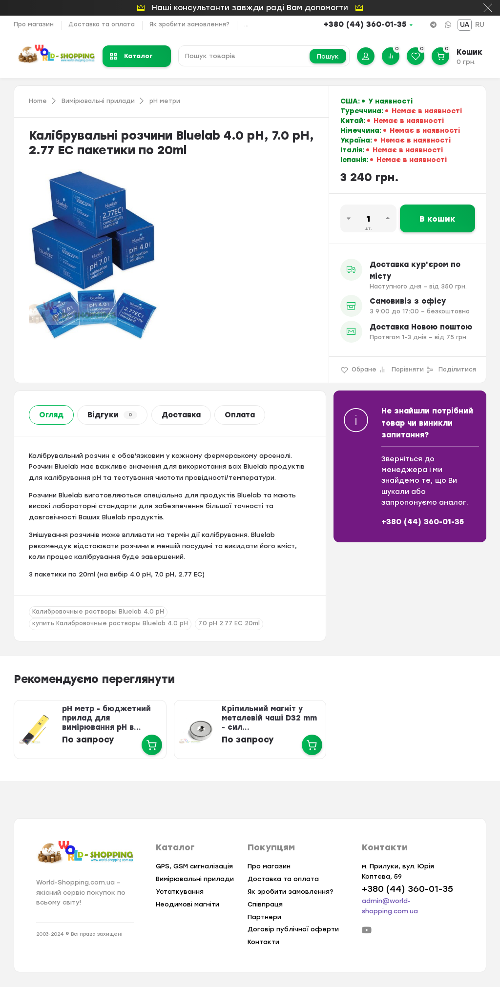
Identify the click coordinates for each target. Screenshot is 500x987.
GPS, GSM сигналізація (194, 866)
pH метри (164, 101)
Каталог (131, 56)
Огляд (51, 415)
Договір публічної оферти (293, 929)
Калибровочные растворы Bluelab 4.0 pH (98, 611)
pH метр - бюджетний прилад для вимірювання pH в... (106, 718)
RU (479, 25)
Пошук (328, 56)
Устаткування (180, 891)
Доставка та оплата (101, 24)
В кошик (437, 219)
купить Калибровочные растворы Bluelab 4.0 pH (110, 623)
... (246, 24)
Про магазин (34, 24)
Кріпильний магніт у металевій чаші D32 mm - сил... (269, 718)
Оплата (240, 415)
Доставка (181, 415)
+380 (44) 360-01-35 (365, 24)
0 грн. (466, 61)
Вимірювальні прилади (98, 101)
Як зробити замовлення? (189, 24)
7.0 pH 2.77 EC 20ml (229, 623)
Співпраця (265, 904)
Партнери (264, 917)
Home (38, 101)
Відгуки (112, 415)
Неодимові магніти (187, 904)
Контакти (263, 942)
